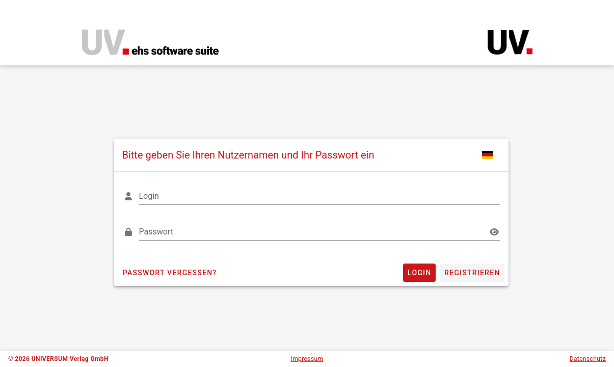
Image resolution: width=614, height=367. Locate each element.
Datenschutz (588, 358)
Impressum (307, 358)
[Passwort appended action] (494, 232)
